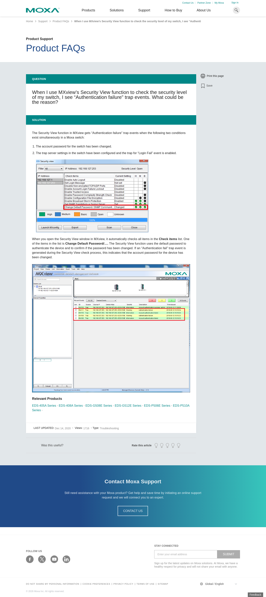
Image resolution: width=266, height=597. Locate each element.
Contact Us (188, 3)
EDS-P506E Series (157, 405)
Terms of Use (146, 584)
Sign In (234, 3)
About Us (204, 10)
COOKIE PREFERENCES (96, 584)
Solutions (117, 10)
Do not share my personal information (52, 584)
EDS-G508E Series (99, 405)
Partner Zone (204, 3)
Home (29, 21)
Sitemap (163, 584)
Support (144, 10)
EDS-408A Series (71, 405)
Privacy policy (123, 584)
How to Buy (173, 10)
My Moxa (219, 3)
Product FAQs (61, 21)
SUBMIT (228, 554)
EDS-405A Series (44, 405)
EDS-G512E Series (128, 405)
